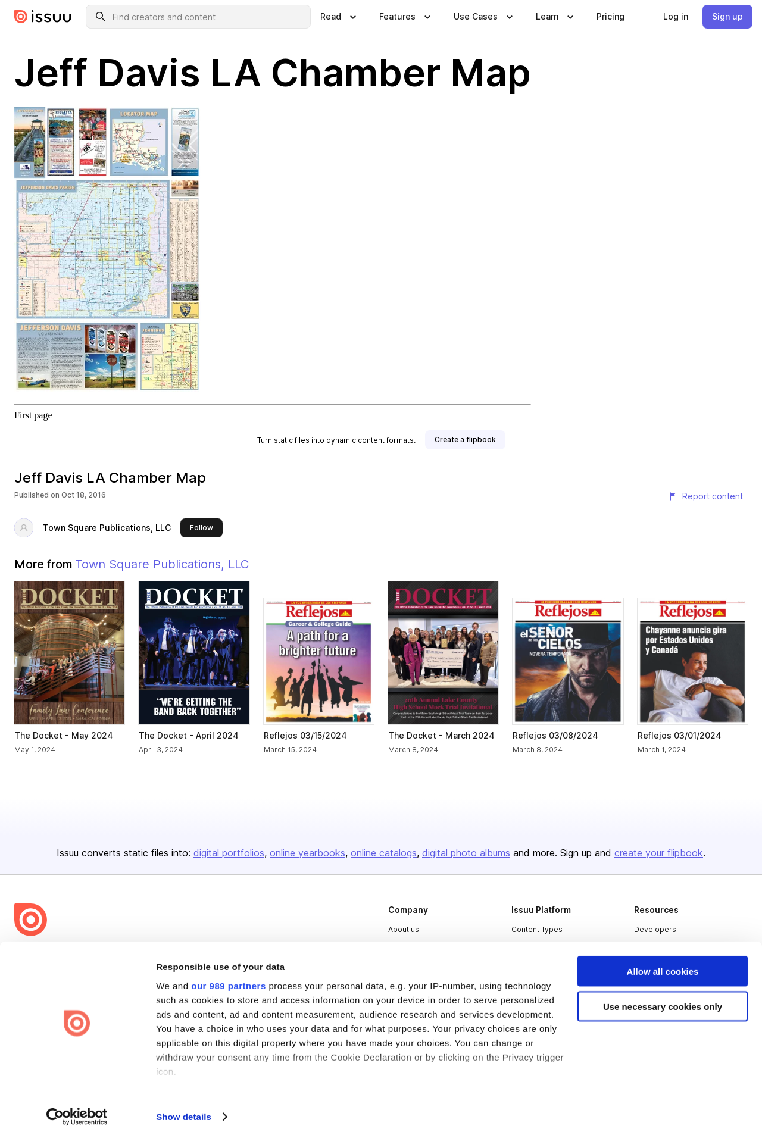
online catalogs (384, 853)
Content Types (537, 929)
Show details (183, 1105)
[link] (610, 17)
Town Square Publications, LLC (107, 528)
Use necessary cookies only (662, 995)
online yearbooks (307, 853)
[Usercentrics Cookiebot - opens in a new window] (77, 1106)
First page (33, 415)
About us (403, 929)
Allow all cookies (663, 960)
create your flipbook (658, 853)
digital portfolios (228, 853)
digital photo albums (466, 853)
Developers (655, 929)
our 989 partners (228, 974)
